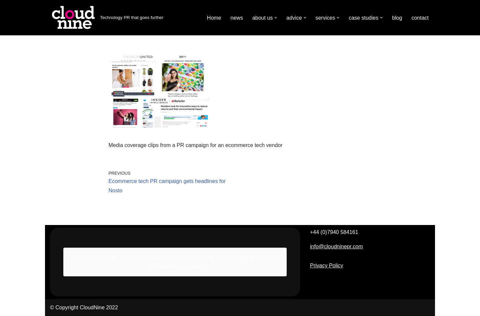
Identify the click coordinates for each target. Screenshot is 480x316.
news (237, 18)
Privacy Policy (326, 265)
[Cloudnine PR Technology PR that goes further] (106, 17)
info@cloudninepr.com (336, 246)
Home (214, 18)
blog (397, 18)
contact (420, 18)
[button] (275, 17)
